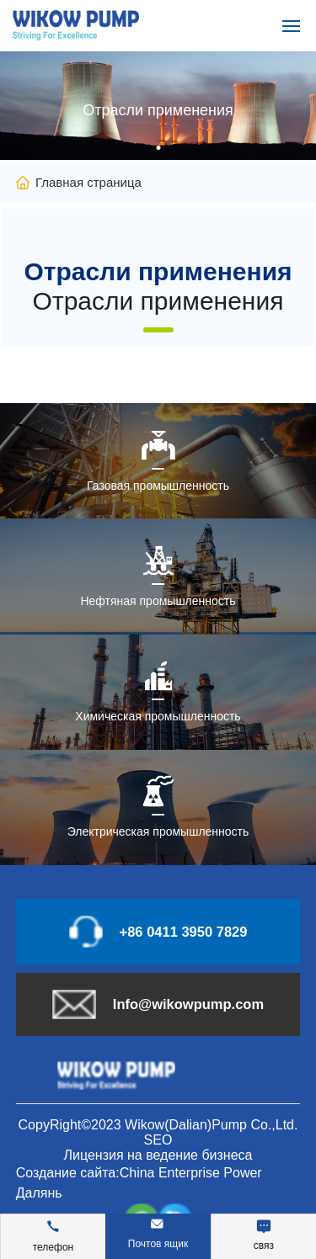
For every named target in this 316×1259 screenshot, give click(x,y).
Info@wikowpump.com (188, 1004)
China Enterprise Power (191, 1173)
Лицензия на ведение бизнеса (157, 1155)
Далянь (39, 1193)
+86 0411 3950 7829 (184, 931)
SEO (158, 1140)
